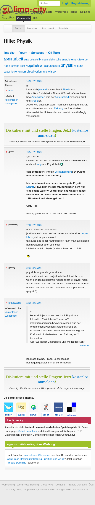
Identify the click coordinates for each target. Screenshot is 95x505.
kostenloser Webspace (14, 11)
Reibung (59, 108)
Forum (18, 28)
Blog (19, 489)
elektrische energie (59, 59)
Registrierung (80, 3)
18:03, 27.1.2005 (34, 268)
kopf (22, 65)
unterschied (26, 71)
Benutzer (32, 28)
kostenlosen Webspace (37, 455)
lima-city (9, 52)
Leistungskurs (63, 171)
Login (66, 3)
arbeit (17, 59)
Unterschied (62, 97)
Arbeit (34, 100)
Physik (66, 89)
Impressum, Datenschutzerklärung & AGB (48, 489)
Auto (34, 97)
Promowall (48, 28)
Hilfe (35, 18)
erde (85, 59)
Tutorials (63, 28)
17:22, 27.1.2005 (34, 225)
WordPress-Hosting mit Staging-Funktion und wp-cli (36, 459)
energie (76, 59)
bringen (43, 59)
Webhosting (8, 484)
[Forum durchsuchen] (49, 3)
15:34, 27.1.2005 (34, 152)
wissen (52, 71)
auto (26, 59)
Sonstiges (37, 52)
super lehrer (11, 71)
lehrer (38, 66)
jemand (15, 65)
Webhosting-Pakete (41, 11)
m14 (10, 90)
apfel (8, 59)
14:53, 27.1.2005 (34, 81)
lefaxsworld (14, 302)
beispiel (34, 59)
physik (67, 65)
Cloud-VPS (8, 18)
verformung (41, 71)
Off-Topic (54, 52)
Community (23, 18)
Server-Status (80, 489)
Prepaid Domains (16, 462)
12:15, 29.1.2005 (34, 303)
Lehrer (30, 186)
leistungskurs (52, 65)
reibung (78, 65)
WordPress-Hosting (66, 11)
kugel (30, 66)
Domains (85, 11)
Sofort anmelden (27, 431)
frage (7, 65)
